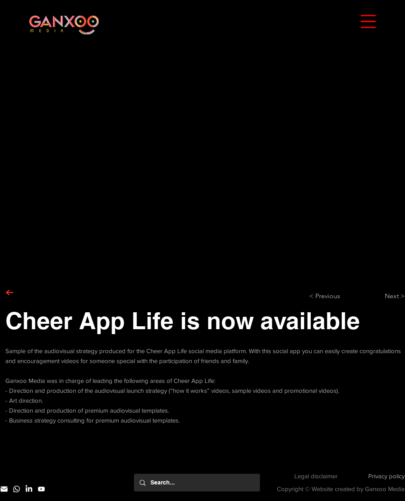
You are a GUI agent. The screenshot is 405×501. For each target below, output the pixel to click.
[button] (368, 21)
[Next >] (384, 296)
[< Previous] (336, 296)
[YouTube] (41, 489)
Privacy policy (386, 476)
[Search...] (196, 483)
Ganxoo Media (385, 488)
